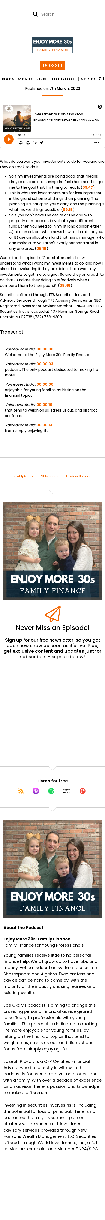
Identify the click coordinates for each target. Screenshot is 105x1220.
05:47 (87, 187)
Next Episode (23, 476)
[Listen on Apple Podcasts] (36, 790)
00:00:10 (44, 404)
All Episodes (49, 476)
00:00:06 (45, 384)
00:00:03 (44, 364)
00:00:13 (44, 425)
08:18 (41, 248)
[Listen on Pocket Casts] (82, 790)
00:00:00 (45, 349)
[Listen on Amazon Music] (67, 790)
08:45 (65, 285)
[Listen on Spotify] (51, 790)
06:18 (68, 209)
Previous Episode (78, 476)
